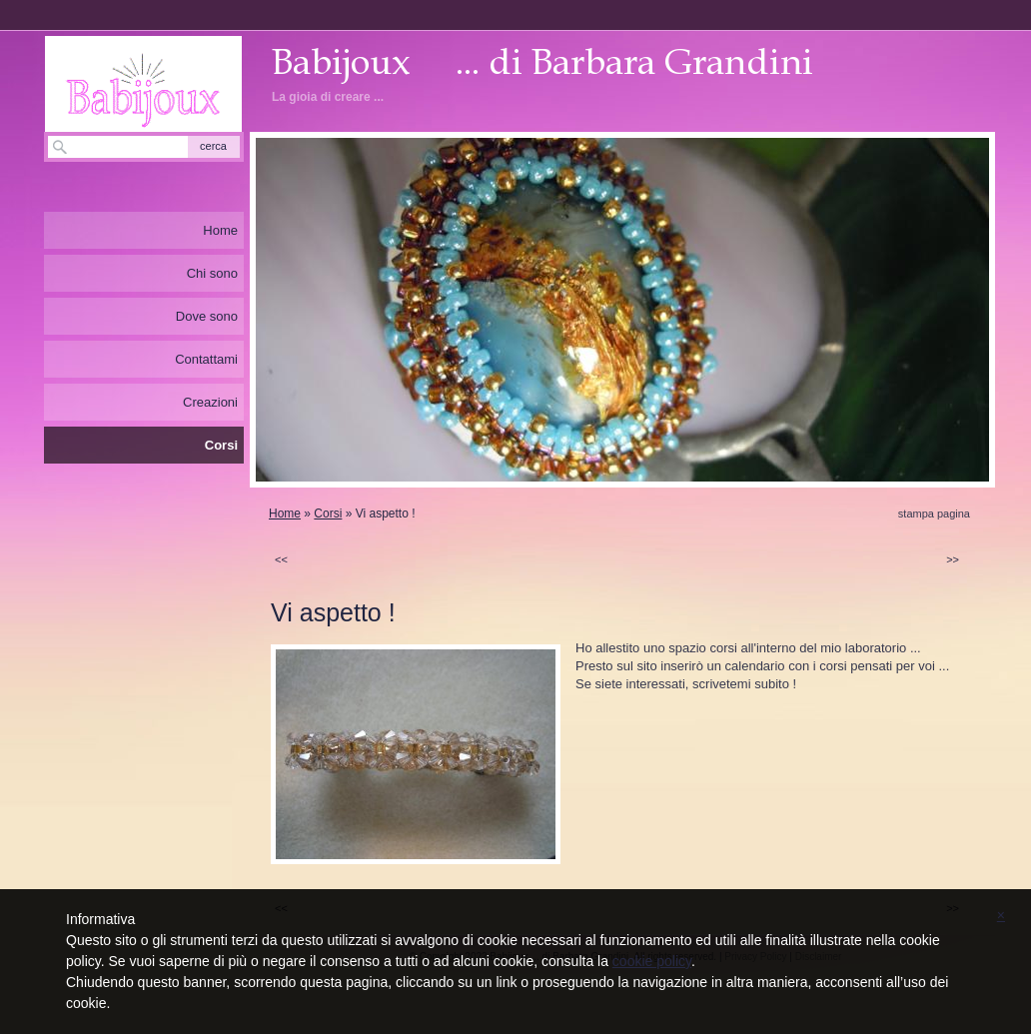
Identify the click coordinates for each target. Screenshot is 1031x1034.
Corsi (328, 513)
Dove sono (207, 316)
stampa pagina (934, 513)
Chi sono (212, 273)
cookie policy (651, 961)
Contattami (206, 359)
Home (285, 513)
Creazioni (210, 402)
